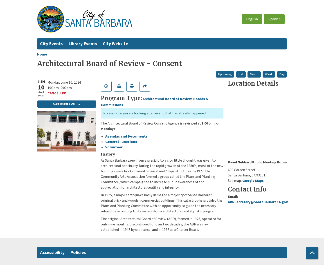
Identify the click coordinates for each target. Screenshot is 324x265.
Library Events (82, 44)
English (252, 19)
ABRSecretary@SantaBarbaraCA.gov (258, 202)
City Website (115, 44)
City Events (51, 44)
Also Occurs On (66, 104)
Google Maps (253, 180)
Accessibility (52, 252)
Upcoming (225, 74)
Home (42, 54)
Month (254, 74)
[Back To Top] (312, 253)
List (240, 74)
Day (281, 74)
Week (269, 74)
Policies (78, 252)
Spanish (274, 19)
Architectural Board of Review (167, 98)
